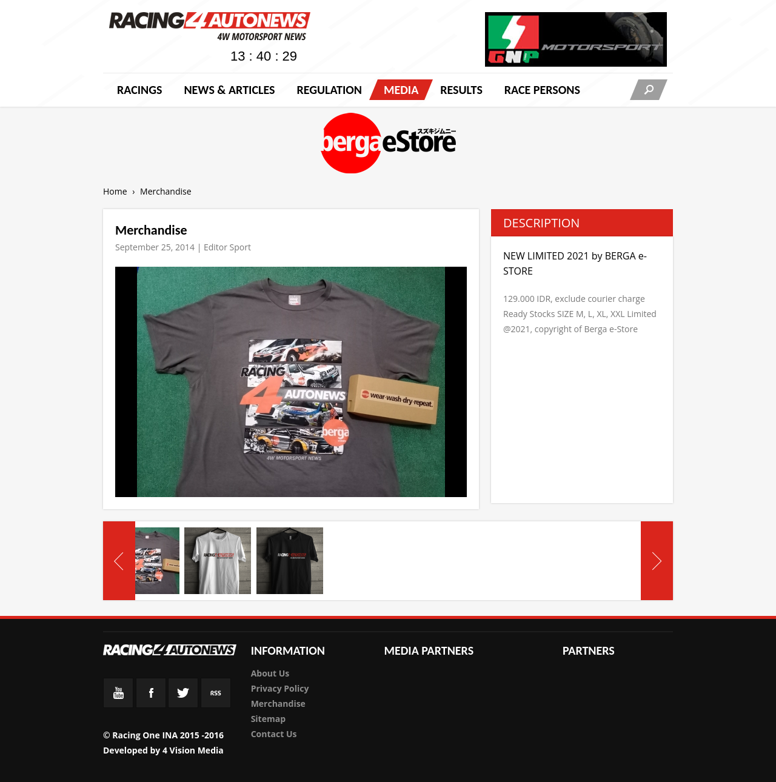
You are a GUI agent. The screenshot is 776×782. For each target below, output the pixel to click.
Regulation (328, 89)
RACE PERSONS (542, 89)
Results (461, 89)
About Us (270, 673)
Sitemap (268, 718)
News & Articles (229, 89)
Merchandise (278, 703)
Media (401, 89)
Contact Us (274, 734)
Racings (139, 89)
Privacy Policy (280, 688)
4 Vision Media (193, 750)
